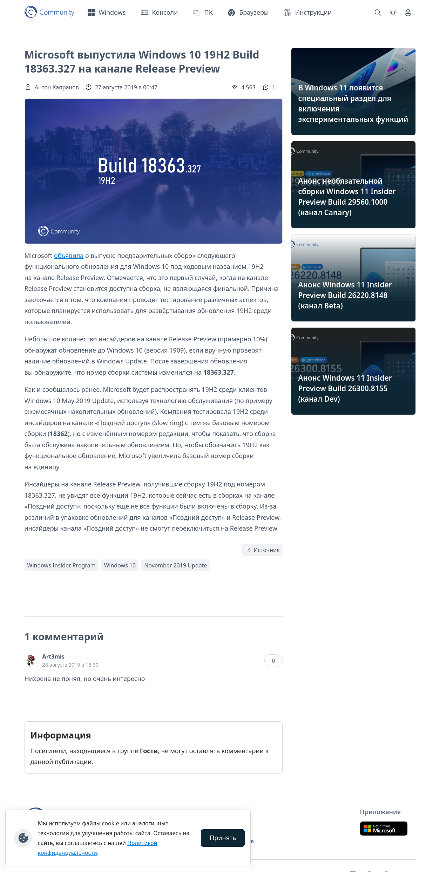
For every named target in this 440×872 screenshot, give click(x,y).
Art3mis (53, 656)
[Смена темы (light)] (393, 12)
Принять (223, 837)
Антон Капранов (57, 87)
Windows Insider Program (61, 565)
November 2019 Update (175, 565)
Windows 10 (120, 565)
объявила (68, 255)
